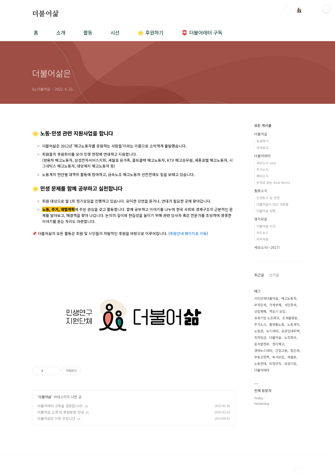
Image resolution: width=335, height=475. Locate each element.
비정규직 (275, 363)
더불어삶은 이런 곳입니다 (56, 418)
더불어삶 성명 (266, 210)
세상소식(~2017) (267, 247)
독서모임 (278, 357)
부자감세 (260, 304)
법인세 (294, 350)
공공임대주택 (290, 331)
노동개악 (293, 324)
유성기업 (290, 363)
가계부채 (275, 304)
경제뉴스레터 (263, 350)
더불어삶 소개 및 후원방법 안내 (60, 412)
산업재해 (260, 311)
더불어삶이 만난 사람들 (272, 204)
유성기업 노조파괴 (266, 317)
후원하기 (262, 141)
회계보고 (262, 147)
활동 (87, 32)
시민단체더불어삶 (266, 298)
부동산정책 (261, 357)
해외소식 (262, 176)
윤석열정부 (261, 344)
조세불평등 (289, 317)
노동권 (258, 331)
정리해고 (278, 344)
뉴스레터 (272, 331)
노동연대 (260, 363)
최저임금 (260, 337)
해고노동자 (288, 298)
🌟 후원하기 (150, 32)
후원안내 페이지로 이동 (188, 233)
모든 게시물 (263, 125)
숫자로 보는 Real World (273, 182)
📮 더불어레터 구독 (201, 32)
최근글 (259, 274)
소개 (60, 32)
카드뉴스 (262, 232)
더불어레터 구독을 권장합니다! (60, 405)
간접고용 (281, 350)
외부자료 (262, 239)
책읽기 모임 (277, 311)
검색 (287, 10)
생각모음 (260, 218)
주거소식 (262, 169)
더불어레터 (262, 155)
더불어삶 (45, 14)
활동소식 (260, 190)
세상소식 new (266, 163)
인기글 (274, 274)
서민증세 (290, 304)
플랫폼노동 (276, 324)
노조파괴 (290, 337)
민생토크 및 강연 (268, 197)
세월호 (291, 357)
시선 (114, 32)
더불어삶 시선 (266, 226)
